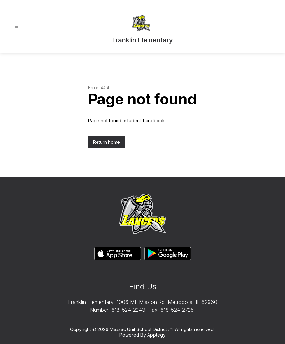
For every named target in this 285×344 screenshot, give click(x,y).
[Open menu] (16, 26)
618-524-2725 (177, 310)
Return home (106, 142)
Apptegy (156, 335)
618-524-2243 (128, 310)
